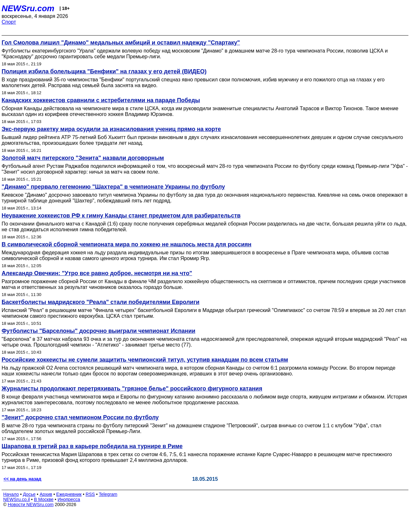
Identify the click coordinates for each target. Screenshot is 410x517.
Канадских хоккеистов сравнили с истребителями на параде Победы (101, 100)
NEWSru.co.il (16, 499)
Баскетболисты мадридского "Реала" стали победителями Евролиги (100, 302)
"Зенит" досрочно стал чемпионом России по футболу (80, 417)
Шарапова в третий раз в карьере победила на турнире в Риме (92, 446)
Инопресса (69, 499)
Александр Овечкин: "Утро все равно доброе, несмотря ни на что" (97, 273)
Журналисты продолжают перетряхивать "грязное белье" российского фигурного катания (132, 388)
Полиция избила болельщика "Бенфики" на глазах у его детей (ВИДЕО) (104, 71)
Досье (29, 494)
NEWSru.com (28, 8)
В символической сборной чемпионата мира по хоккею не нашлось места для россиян (126, 244)
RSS (90, 494)
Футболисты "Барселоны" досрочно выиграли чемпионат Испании (98, 331)
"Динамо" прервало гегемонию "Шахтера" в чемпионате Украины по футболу (113, 187)
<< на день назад (22, 478)
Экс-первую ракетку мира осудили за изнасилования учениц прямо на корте (111, 129)
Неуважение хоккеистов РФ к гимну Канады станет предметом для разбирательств (121, 215)
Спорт (9, 22)
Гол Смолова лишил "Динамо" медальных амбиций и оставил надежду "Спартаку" (121, 42)
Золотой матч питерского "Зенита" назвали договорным (83, 158)
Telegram (108, 494)
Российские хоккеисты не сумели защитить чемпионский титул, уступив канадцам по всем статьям (145, 360)
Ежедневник (69, 494)
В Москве (43, 499)
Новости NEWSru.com (30, 504)
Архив (46, 494)
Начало (11, 494)
